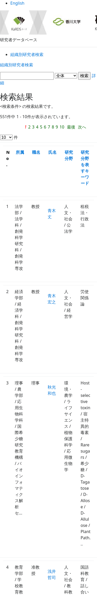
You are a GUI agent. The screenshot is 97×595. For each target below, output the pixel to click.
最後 (76, 121)
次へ (10, 128)
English (48, 5)
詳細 (48, 77)
